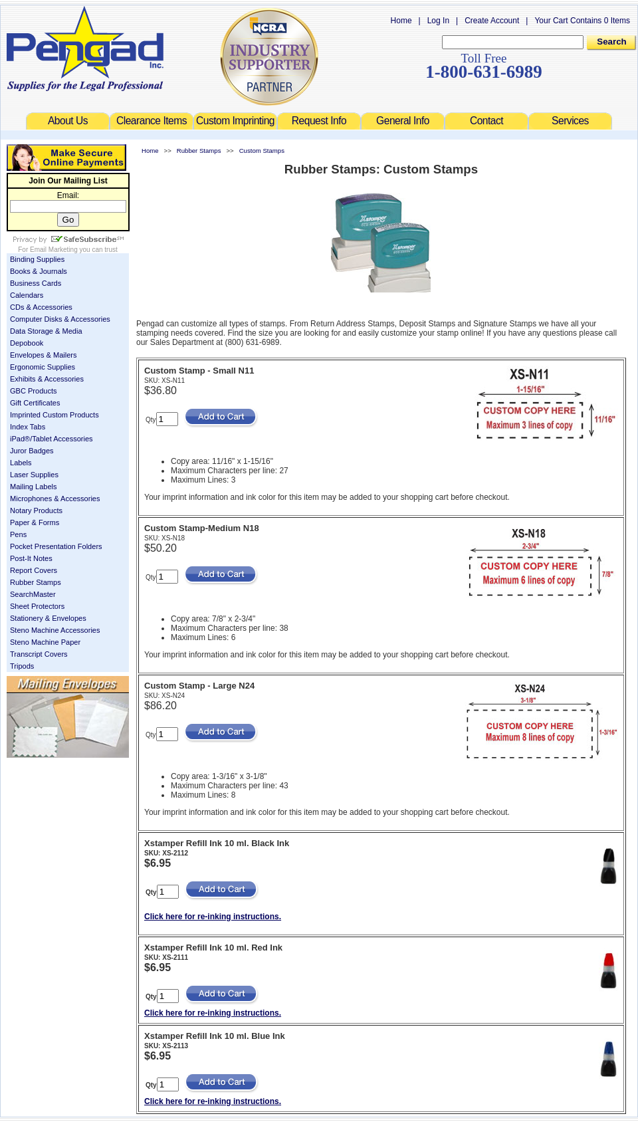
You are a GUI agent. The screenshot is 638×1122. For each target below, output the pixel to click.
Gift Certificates (35, 403)
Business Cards (35, 283)
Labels (21, 463)
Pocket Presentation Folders (56, 546)
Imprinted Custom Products (54, 415)
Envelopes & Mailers (43, 355)
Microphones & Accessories (55, 499)
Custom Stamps (261, 150)
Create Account (492, 20)
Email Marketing (54, 249)
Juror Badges (32, 451)
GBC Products (33, 391)
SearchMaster (33, 594)
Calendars (26, 295)
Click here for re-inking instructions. (212, 916)
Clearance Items (151, 120)
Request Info (319, 120)
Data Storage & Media (46, 331)
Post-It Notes (31, 558)
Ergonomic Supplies (42, 367)
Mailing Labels (33, 487)
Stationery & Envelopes (48, 618)
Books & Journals (38, 271)
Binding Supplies (37, 259)
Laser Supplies (34, 475)
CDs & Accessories (41, 307)
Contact (486, 120)
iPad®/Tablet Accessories (51, 439)
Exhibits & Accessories (47, 379)
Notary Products (36, 510)
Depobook (26, 343)
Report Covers (33, 570)
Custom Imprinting (235, 120)
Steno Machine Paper (45, 642)
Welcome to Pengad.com (85, 48)
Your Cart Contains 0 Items (582, 20)
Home (401, 20)
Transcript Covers (39, 654)
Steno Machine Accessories (55, 630)
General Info (402, 120)
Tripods (22, 666)
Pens (18, 534)
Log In (438, 20)
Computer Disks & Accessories (60, 319)
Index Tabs (27, 427)
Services (570, 120)
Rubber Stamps (35, 582)
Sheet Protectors (37, 606)
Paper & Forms (34, 522)
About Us (68, 120)
